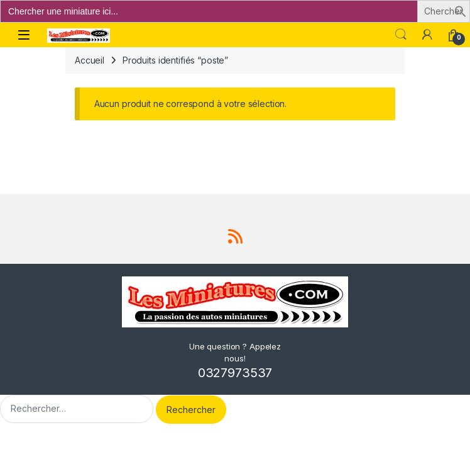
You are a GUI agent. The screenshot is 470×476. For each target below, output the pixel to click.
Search (401, 35)
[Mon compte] (427, 34)
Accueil (89, 60)
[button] (460, 10)
